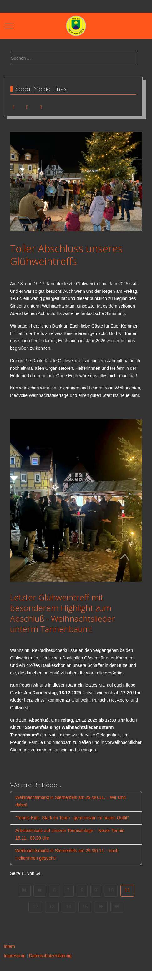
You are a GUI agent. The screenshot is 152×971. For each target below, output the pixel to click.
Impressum (14, 955)
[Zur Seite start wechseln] (24, 891)
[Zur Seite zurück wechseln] (39, 891)
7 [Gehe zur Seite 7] (68, 890)
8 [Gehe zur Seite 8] (82, 890)
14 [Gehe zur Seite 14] (68, 906)
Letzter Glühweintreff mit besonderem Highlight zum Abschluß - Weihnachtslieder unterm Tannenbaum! (62, 613)
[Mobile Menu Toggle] (8, 25)
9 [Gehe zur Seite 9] (95, 890)
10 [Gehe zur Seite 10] (111, 890)
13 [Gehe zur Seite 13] (52, 906)
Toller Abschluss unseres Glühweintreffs (66, 254)
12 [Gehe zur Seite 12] (35, 906)
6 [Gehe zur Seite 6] (54, 890)
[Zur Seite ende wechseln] (116, 907)
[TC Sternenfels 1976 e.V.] (76, 26)
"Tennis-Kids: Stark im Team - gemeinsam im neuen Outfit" (72, 817)
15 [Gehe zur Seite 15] (85, 906)
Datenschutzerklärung (50, 955)
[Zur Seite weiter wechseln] (101, 907)
